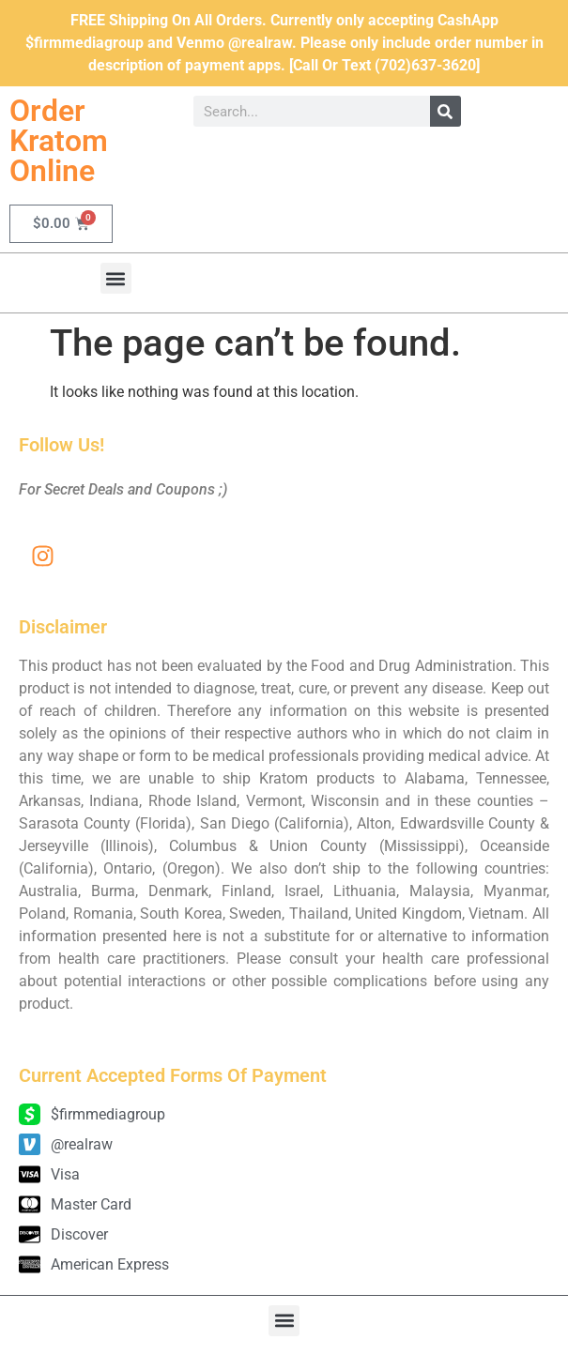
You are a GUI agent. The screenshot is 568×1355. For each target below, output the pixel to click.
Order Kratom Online (58, 141)
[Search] (445, 111)
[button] (115, 278)
